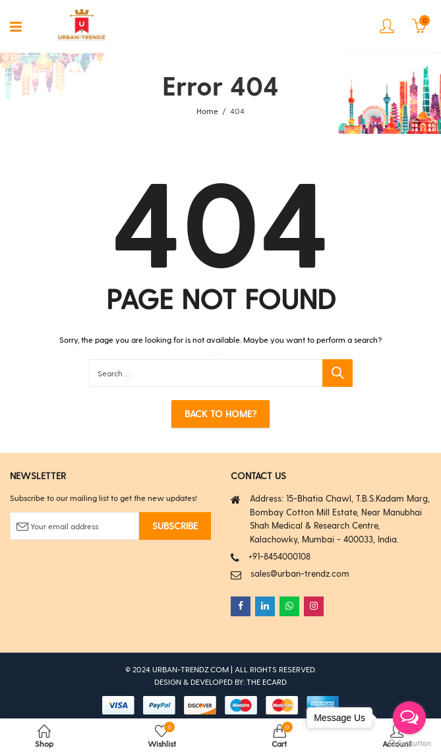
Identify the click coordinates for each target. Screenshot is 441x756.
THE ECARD (267, 681)
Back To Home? (220, 413)
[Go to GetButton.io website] (409, 743)
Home (207, 110)
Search (337, 373)
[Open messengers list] (409, 717)
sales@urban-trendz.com (299, 573)
